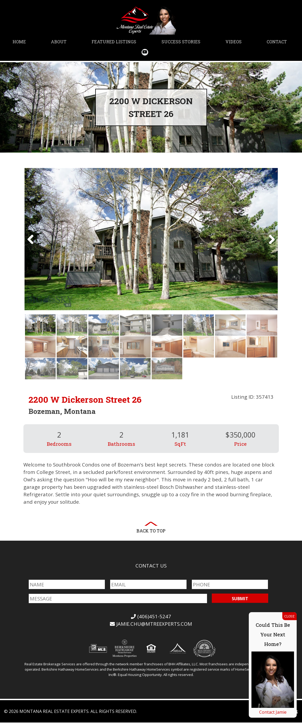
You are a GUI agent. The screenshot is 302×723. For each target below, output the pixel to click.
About (59, 41)
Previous (32, 245)
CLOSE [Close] (289, 616)
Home (19, 41)
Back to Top (151, 531)
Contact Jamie (273, 712)
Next (269, 245)
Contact (277, 41)
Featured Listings (114, 41)
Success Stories (181, 41)
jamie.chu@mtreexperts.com (151, 624)
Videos (233, 41)
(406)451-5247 (151, 616)
